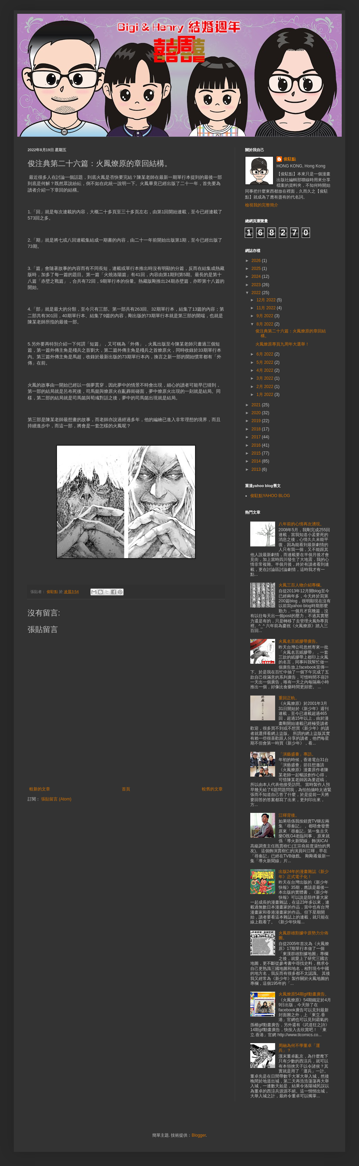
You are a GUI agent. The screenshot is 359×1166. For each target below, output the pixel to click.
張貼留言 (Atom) (56, 799)
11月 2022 (266, 307)
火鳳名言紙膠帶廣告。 (299, 641)
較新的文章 (39, 789)
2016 (257, 445)
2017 (257, 437)
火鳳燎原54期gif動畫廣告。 (304, 994)
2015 (257, 453)
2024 (257, 276)
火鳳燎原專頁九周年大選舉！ (282, 344)
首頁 (126, 789)
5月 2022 (265, 362)
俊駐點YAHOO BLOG (270, 495)
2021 (257, 404)
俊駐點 (289, 159)
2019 (257, 420)
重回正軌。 (289, 698)
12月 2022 (266, 300)
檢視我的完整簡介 (261, 205)
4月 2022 (265, 370)
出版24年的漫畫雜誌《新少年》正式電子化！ (304, 874)
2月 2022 (265, 386)
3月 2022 (265, 378)
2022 (257, 292)
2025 (257, 268)
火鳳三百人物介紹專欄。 (301, 585)
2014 (257, 461)
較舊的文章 (212, 789)
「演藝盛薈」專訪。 (297, 754)
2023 (257, 284)
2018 (257, 429)
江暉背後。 (289, 815)
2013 (257, 469)
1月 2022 (265, 394)
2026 (257, 260)
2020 (257, 412)
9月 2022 (265, 315)
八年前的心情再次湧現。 (301, 524)
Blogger (199, 1135)
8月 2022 (265, 324)
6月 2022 (265, 354)
